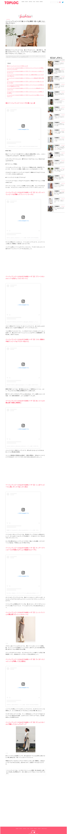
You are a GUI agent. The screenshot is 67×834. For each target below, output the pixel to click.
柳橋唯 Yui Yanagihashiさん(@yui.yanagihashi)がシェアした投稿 (21, 530)
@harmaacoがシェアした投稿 (15, 146)
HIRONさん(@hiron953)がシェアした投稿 (16, 704)
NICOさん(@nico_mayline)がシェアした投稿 (16, 237)
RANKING (41, 1)
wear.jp (7, 643)
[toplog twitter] (63, 2)
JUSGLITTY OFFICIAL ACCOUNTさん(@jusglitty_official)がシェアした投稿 (23, 321)
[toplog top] (11, 2)
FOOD (34, 1)
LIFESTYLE (30, 1)
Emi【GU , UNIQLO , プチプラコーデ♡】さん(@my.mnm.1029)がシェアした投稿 (24, 593)
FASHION (23, 1)
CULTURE (37, 1)
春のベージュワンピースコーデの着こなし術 (17, 65)
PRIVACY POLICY (44, 828)
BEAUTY (26, 1)
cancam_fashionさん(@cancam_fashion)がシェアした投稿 (19, 446)
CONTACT (39, 828)
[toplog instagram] (60, 2)
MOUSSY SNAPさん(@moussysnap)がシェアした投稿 (19, 384)
